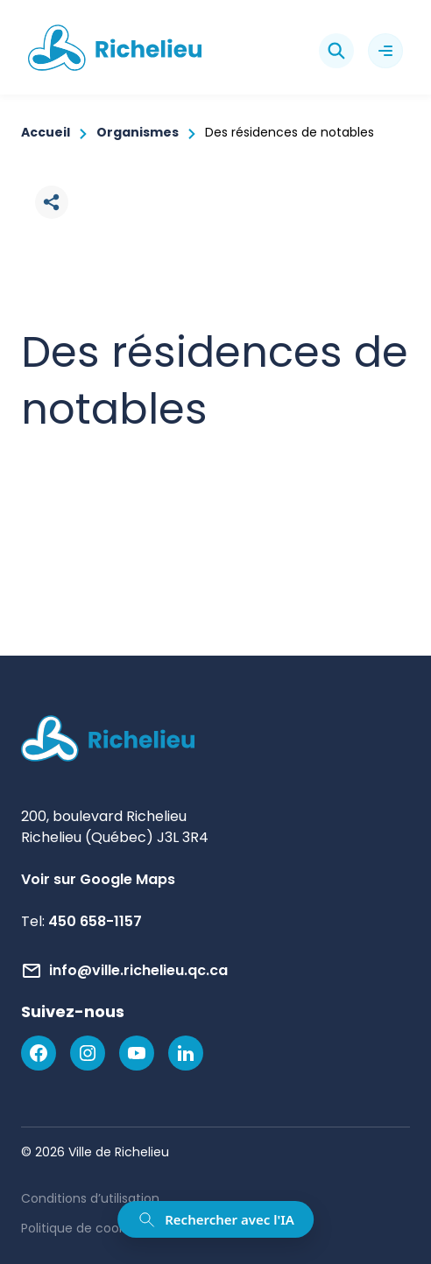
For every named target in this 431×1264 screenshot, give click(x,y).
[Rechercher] (336, 50)
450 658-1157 (95, 921)
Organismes (137, 132)
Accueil (45, 132)
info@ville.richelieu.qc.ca (138, 970)
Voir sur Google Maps (98, 879)
